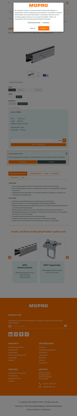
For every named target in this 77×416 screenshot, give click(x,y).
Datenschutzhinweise (34, 22)
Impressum (46, 22)
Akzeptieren (43, 28)
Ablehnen (32, 28)
